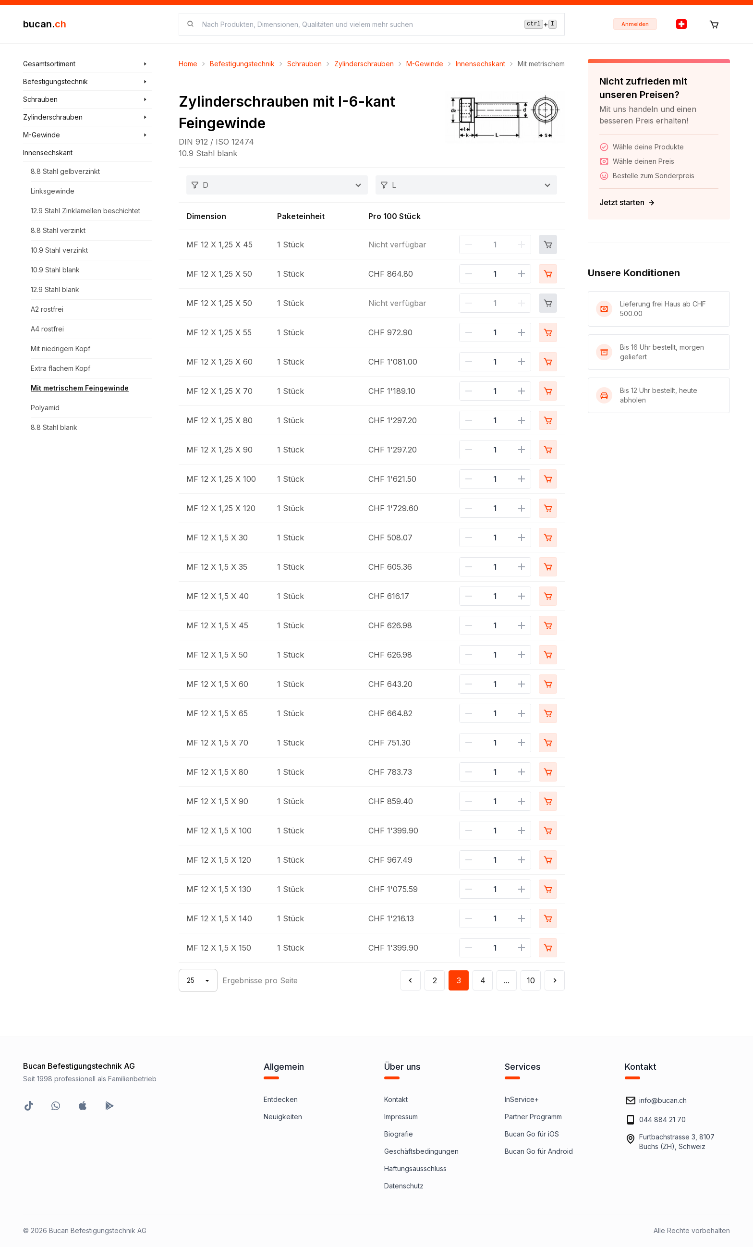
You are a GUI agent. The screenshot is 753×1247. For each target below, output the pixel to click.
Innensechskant (480, 64)
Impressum (401, 1117)
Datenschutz (404, 1186)
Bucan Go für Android (539, 1151)
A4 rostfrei (47, 329)
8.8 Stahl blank (54, 427)
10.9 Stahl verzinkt (59, 250)
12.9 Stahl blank (55, 289)
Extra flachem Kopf (60, 368)
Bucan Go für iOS (532, 1134)
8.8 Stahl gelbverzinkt (65, 171)
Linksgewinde (52, 191)
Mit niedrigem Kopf (60, 348)
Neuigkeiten (283, 1117)
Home (188, 64)
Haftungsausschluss (415, 1168)
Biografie (398, 1134)
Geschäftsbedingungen (421, 1151)
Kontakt (396, 1099)
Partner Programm (533, 1117)
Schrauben (304, 64)
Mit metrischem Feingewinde (80, 388)
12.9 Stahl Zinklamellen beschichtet (85, 211)
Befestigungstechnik (242, 64)
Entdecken (281, 1099)
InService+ (522, 1099)
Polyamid (45, 407)
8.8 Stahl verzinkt (58, 230)
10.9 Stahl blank (55, 270)
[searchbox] (357, 24)
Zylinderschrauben (364, 64)
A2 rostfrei (47, 309)
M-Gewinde (424, 64)
